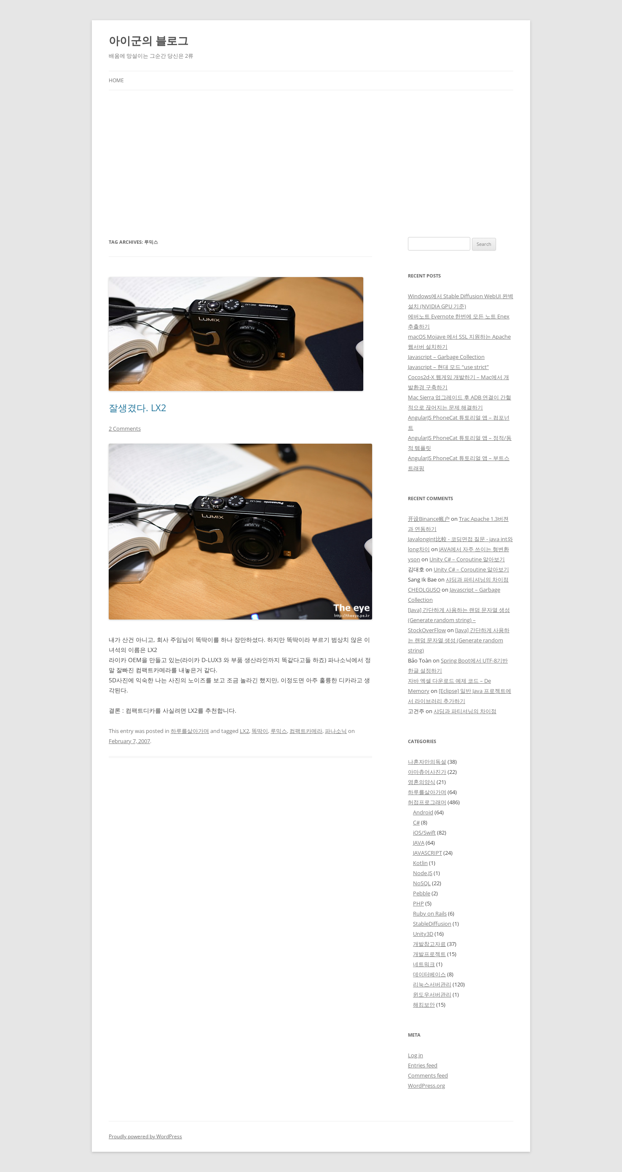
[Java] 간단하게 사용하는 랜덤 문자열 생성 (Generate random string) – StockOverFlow (459, 620)
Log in (415, 1055)
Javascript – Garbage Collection (446, 357)
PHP (418, 903)
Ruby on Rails (430, 913)
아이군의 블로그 (148, 40)
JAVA (418, 842)
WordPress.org (426, 1085)
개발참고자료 (429, 944)
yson (414, 559)
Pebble (421, 893)
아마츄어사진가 (427, 772)
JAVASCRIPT (427, 853)
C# (416, 822)
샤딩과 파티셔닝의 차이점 (477, 579)
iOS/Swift (424, 832)
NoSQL (422, 883)
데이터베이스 (429, 974)
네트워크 (424, 964)
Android (423, 812)
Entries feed (422, 1065)
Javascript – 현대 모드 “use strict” (448, 367)
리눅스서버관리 (432, 984)
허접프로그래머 (427, 802)
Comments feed (428, 1075)
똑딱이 (260, 731)
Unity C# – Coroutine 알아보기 (467, 559)
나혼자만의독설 (427, 761)
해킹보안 (424, 1004)
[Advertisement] (311, 153)
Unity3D (423, 934)
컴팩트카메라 (306, 731)
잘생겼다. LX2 (137, 407)
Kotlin (420, 863)
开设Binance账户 (429, 519)
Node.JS (422, 873)
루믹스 (279, 731)
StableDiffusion (432, 923)
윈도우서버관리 (432, 994)
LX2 (244, 731)
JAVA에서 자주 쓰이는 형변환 (474, 549)
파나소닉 (336, 731)
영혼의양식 (421, 782)
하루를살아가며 (190, 731)
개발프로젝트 (429, 954)
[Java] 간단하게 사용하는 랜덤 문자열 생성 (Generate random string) (458, 640)
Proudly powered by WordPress (145, 1136)
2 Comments (125, 428)
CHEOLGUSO (424, 589)
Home (116, 80)
